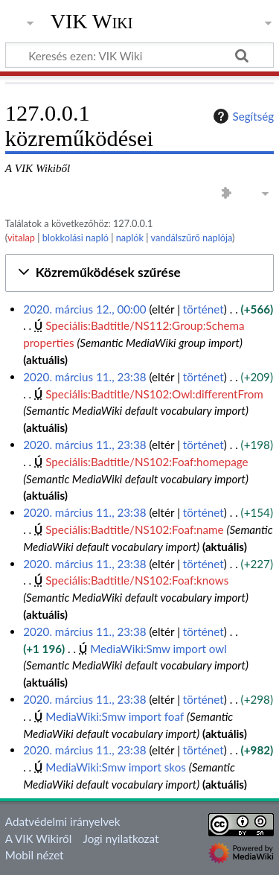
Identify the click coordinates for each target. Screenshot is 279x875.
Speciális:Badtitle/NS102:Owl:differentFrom (154, 394)
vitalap (21, 238)
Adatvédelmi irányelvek (63, 821)
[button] (139, 273)
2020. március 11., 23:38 (84, 377)
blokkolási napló (75, 238)
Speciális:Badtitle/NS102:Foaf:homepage (146, 461)
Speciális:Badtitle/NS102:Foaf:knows (136, 580)
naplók (130, 238)
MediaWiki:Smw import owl (158, 648)
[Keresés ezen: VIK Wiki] (139, 55)
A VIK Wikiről (38, 838)
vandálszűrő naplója (191, 238)
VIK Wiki (92, 21)
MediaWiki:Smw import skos (115, 767)
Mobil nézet (34, 855)
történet (203, 309)
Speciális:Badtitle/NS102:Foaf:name (134, 529)
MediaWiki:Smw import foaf (114, 716)
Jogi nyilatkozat (121, 838)
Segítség (242, 116)
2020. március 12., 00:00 (84, 309)
